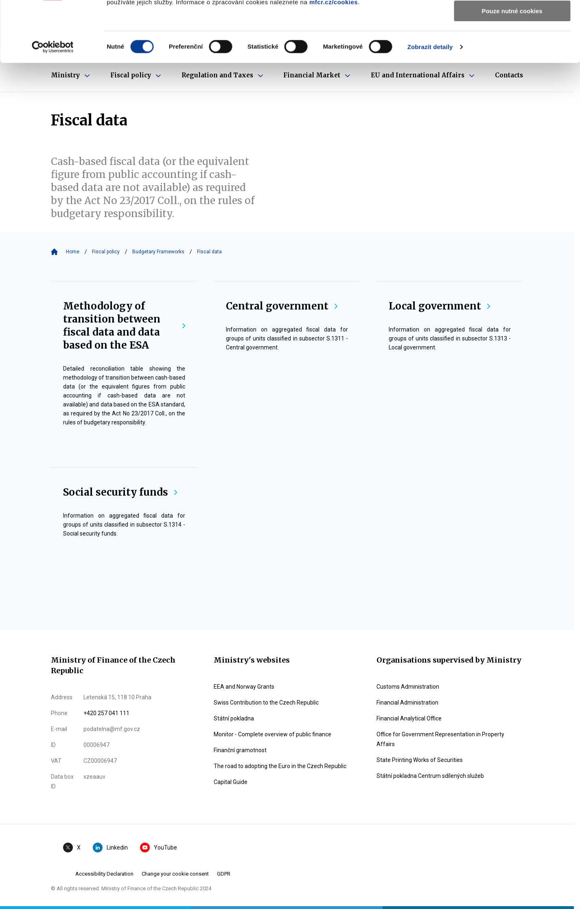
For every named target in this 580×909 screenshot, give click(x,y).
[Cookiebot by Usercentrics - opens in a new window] (52, 104)
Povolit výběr (512, 44)
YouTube (158, 847)
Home (72, 251)
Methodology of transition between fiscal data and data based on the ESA (124, 325)
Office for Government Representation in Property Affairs (440, 739)
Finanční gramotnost (240, 750)
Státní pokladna (234, 718)
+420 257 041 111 (106, 713)
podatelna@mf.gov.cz (111, 729)
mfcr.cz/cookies (333, 58)
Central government (281, 306)
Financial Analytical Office (409, 718)
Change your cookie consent (175, 874)
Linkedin (110, 847)
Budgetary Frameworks (158, 252)
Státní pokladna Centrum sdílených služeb (430, 776)
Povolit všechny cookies (512, 20)
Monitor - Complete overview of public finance (272, 734)
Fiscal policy (106, 252)
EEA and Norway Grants (244, 686)
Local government (439, 306)
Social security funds (120, 492)
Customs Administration (407, 686)
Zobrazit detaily (430, 103)
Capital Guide (230, 782)
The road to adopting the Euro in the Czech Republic (280, 766)
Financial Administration (407, 702)
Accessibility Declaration (104, 874)
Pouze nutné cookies (512, 67)
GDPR (223, 874)
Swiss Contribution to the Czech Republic (266, 702)
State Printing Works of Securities (419, 760)
